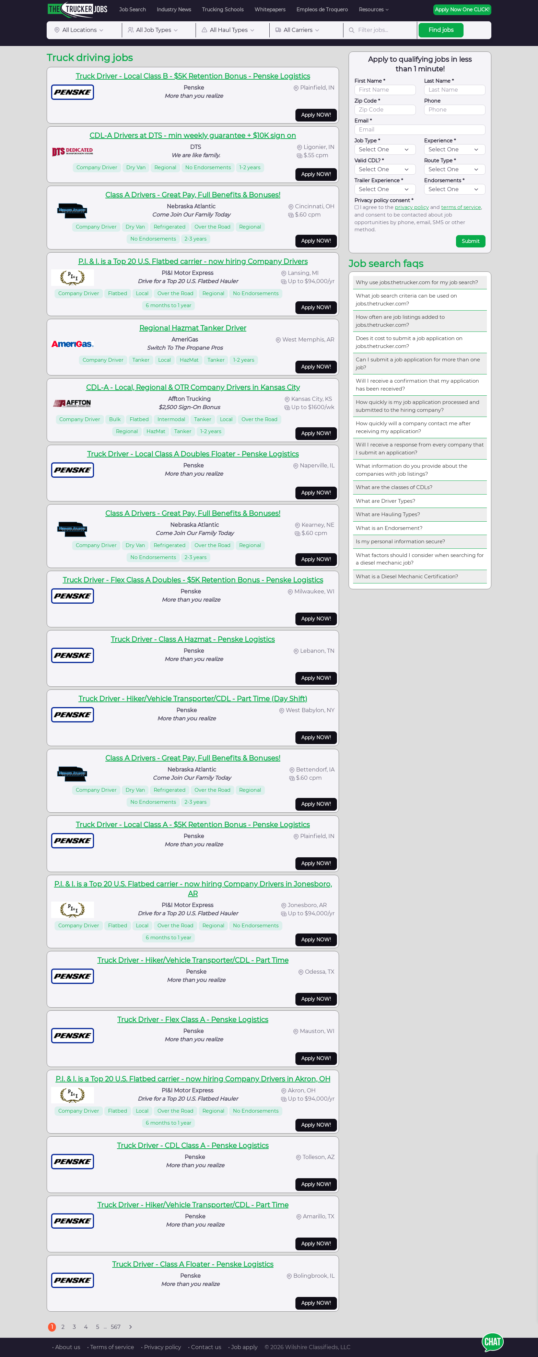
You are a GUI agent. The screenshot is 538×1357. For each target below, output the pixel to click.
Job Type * (367, 141)
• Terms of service (110, 1347)
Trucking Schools (223, 10)
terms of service (461, 207)
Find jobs (441, 30)
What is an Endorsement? (389, 528)
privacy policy (412, 207)
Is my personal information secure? (400, 541)
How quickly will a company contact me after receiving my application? (413, 427)
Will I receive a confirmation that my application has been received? (417, 385)
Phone (432, 101)
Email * (363, 121)
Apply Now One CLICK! (462, 10)
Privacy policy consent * (383, 200)
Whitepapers (270, 10)
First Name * (369, 81)
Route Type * (440, 161)
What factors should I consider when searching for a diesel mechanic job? (420, 559)
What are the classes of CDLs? (394, 487)
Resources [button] (371, 10)
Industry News (174, 10)
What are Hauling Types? (388, 514)
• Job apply (243, 1347)
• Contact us (204, 1347)
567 (115, 1327)
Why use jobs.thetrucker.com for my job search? (417, 282)
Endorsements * (444, 180)
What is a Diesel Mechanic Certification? (407, 576)
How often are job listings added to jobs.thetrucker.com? (400, 321)
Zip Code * (367, 101)
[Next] (130, 1327)
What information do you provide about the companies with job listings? (411, 470)
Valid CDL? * (369, 161)
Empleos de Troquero (322, 10)
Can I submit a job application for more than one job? (418, 363)
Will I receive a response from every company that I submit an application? (420, 448)
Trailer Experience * (378, 180)
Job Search (132, 10)
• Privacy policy (161, 1347)
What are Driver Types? (386, 501)
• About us (66, 1347)
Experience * (440, 141)
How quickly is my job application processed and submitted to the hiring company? (417, 406)
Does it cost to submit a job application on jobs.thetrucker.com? (409, 342)
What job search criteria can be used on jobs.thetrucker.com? (406, 299)
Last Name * (439, 81)
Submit (471, 241)
